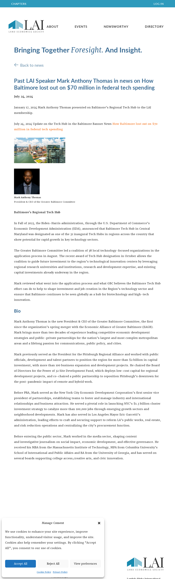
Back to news (32, 65)
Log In (159, 4)
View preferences (85, 563)
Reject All (53, 563)
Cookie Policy (44, 572)
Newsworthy (116, 26)
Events (81, 26)
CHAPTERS (18, 4)
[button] (99, 523)
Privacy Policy (60, 572)
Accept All (20, 563)
